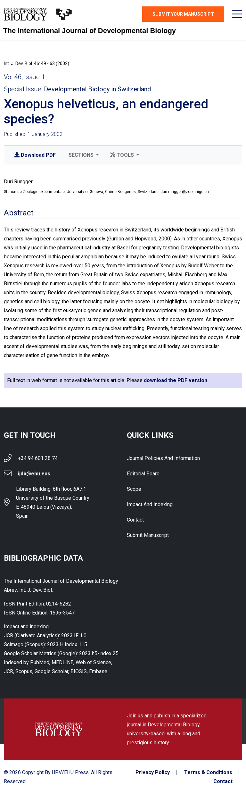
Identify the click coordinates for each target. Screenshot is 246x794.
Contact (135, 520)
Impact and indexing (150, 504)
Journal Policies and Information (163, 458)
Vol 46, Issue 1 (24, 77)
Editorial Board (143, 474)
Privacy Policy (152, 772)
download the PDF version (175, 380)
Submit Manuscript (148, 535)
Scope (134, 489)
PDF (35, 155)
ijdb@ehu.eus (34, 474)
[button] (83, 155)
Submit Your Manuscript (183, 14)
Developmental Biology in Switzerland (97, 89)
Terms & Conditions (208, 772)
